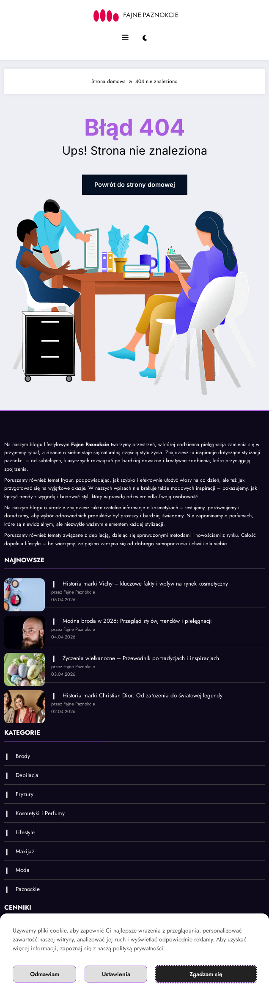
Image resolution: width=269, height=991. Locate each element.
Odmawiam (44, 974)
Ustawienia (116, 974)
